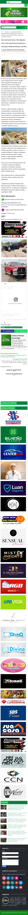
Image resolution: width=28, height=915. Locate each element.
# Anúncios (7, 327)
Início (2, 32)
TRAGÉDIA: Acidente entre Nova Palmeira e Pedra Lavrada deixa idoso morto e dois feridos (17, 820)
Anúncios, (18, 54)
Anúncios (7, 32)
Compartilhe (8, 331)
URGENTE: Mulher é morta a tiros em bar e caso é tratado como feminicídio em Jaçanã (17, 826)
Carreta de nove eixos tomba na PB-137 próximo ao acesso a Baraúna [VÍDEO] (17, 840)
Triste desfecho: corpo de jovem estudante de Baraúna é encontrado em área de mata (17, 814)
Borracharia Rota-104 (15, 32)
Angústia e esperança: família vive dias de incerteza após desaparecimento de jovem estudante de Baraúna (17, 807)
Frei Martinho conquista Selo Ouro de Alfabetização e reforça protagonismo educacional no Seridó (17, 833)
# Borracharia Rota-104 (16, 327)
